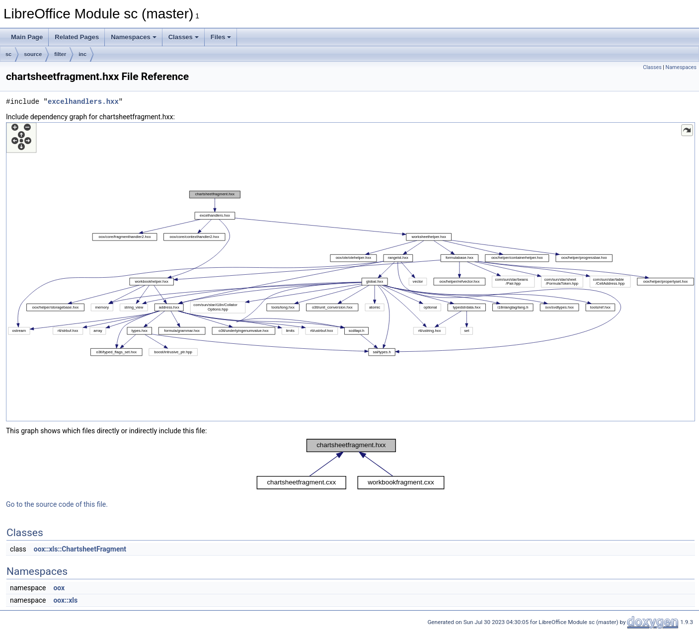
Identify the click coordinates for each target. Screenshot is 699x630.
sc (8, 54)
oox (59, 588)
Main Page (27, 37)
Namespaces (133, 37)
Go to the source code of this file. (57, 504)
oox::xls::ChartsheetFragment (80, 549)
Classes (183, 37)
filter (60, 54)
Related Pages (77, 37)
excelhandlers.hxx (83, 101)
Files (221, 37)
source (33, 54)
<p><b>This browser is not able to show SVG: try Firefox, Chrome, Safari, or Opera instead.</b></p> (350, 272)
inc (82, 54)
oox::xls (65, 600)
